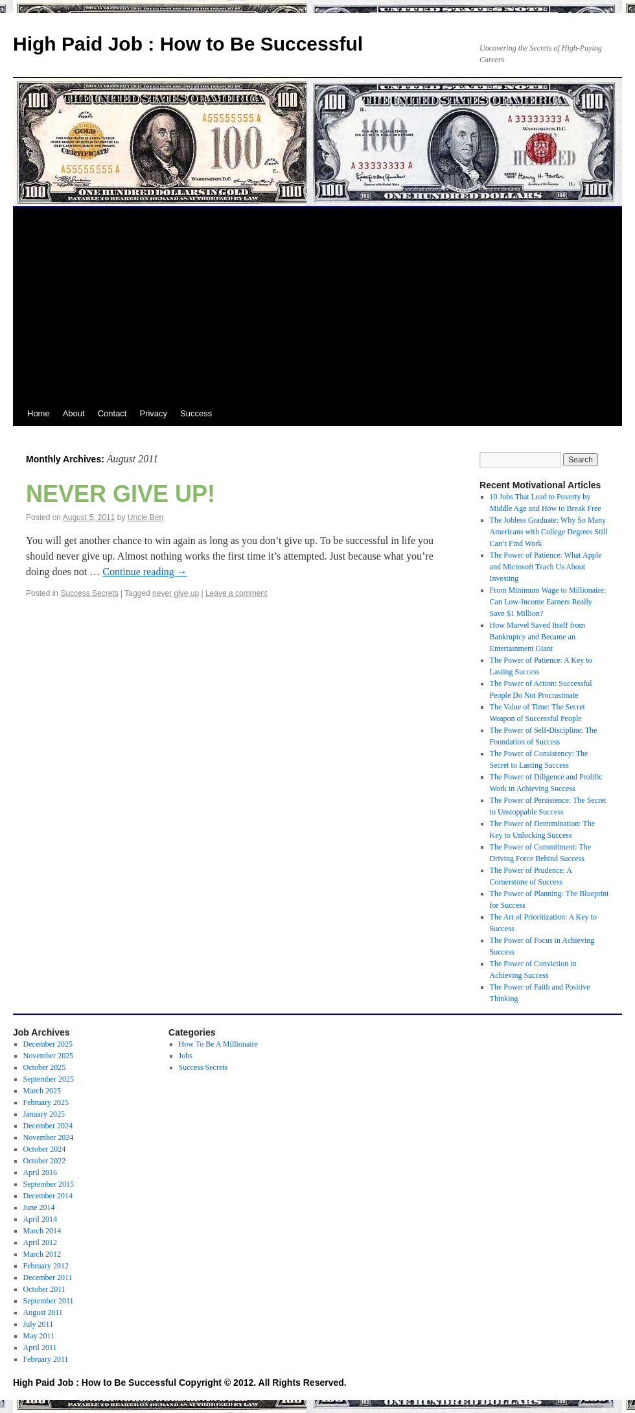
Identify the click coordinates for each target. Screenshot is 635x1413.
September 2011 (48, 1300)
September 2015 (48, 1184)
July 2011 (38, 1324)
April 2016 (40, 1172)
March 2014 (42, 1230)
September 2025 (48, 1079)
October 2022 (44, 1160)
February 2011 (46, 1359)
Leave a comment (236, 593)
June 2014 (39, 1207)
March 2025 (42, 1090)
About (74, 413)
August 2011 (43, 1312)
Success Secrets (89, 593)
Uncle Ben (145, 517)
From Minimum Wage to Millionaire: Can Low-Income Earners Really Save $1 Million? (548, 602)
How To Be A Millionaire (218, 1044)
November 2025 (48, 1055)
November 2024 (48, 1137)
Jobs (185, 1055)
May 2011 (39, 1335)
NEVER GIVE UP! (120, 494)
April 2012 (40, 1242)
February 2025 (46, 1102)
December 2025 (48, 1044)
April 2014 (40, 1219)
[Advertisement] (317, 304)
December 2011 (48, 1277)
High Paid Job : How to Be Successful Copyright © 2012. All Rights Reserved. (180, 1382)
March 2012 (42, 1254)
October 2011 (44, 1289)
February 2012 (46, 1265)
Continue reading (144, 571)
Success (196, 413)
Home (38, 413)
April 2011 (40, 1347)
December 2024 (48, 1125)
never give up (175, 593)
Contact (112, 413)
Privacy (153, 413)
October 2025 (44, 1067)
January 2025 (44, 1114)
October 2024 (44, 1149)
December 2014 (48, 1195)
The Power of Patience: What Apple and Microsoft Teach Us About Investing (546, 567)
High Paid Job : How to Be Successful (188, 43)
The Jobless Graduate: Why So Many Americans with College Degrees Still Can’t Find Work (549, 532)
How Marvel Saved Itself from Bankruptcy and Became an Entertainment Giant (537, 637)
